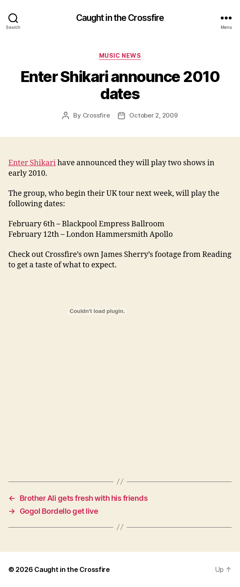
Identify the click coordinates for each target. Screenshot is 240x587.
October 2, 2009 (153, 115)
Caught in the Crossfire (120, 17)
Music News (120, 55)
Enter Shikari (32, 163)
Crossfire (96, 115)
